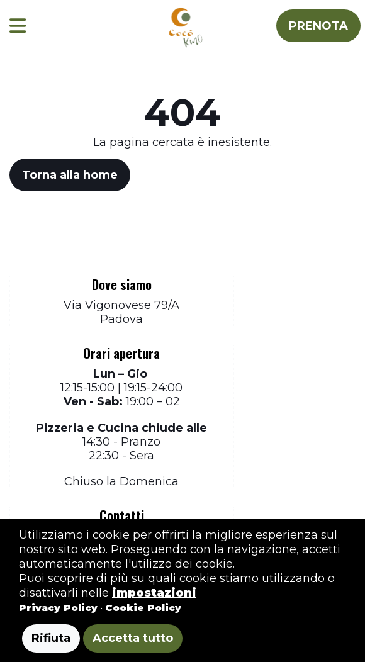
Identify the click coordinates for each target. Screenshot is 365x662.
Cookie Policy (143, 608)
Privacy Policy (58, 608)
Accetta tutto (133, 638)
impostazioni (154, 593)
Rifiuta (50, 638)
